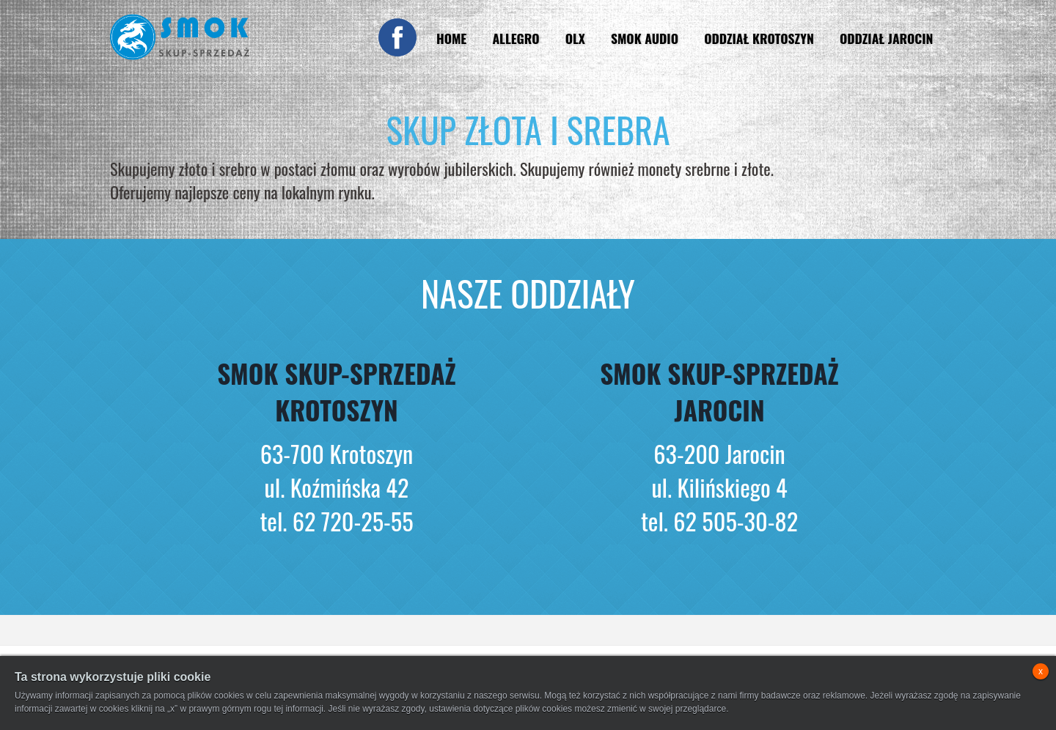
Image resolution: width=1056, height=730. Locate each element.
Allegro (515, 38)
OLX (575, 38)
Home (451, 38)
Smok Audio (644, 38)
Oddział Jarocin (886, 38)
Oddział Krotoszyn (759, 38)
